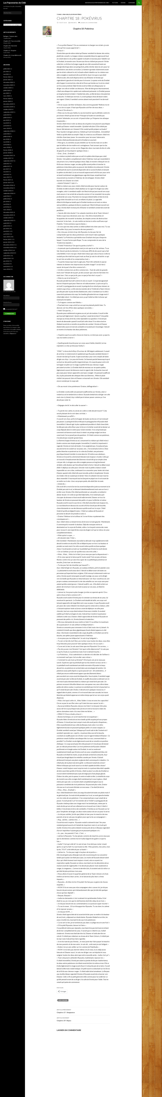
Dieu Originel (63, 1000)
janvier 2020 (7, 101)
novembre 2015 (8, 215)
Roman (123, 2)
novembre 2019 (8, 107)
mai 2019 (6, 123)
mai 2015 (6, 231)
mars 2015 (6, 237)
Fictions (115, 2)
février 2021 (7, 77)
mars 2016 (6, 209)
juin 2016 (6, 201)
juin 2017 (6, 169)
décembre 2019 (8, 104)
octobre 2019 (7, 109)
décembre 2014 (8, 245)
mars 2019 (6, 128)
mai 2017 (6, 172)
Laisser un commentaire (88, 22)
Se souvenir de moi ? (10, 309)
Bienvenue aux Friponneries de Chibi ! (97, 2)
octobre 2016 (7, 190)
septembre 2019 (8, 112)
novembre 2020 (8, 85)
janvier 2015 (7, 242)
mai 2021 (6, 74)
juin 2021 (6, 71)
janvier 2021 (7, 79)
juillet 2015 (6, 226)
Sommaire (131, 2)
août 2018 (6, 134)
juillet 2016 (6, 199)
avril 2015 (6, 234)
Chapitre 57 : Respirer (9, 50)
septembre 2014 (8, 253)
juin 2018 (6, 139)
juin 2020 (6, 93)
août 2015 (6, 223)
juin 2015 (6, 228)
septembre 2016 (8, 193)
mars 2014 (6, 269)
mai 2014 (6, 264)
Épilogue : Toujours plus (10, 36)
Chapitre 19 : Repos (83, 1019)
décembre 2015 (8, 212)
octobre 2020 (7, 88)
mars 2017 (6, 177)
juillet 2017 (6, 166)
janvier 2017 (7, 182)
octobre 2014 (7, 250)
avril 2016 (6, 207)
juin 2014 (6, 261)
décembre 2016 (8, 185)
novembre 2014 (8, 247)
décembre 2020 (8, 82)
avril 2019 (6, 125)
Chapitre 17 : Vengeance (83, 1010)
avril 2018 (6, 144)
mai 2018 (6, 142)
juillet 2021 (6, 69)
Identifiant (6, 295)
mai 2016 (6, 204)
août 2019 (6, 115)
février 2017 (7, 180)
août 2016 (6, 196)
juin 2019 (6, 120)
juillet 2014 (6, 258)
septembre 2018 (8, 131)
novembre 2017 (8, 155)
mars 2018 (6, 147)
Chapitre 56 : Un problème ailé (12, 55)
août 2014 (6, 255)
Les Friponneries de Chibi (14, 2)
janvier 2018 (7, 153)
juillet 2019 (6, 117)
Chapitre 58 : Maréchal (10, 46)
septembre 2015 (8, 220)
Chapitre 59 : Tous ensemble (11, 41)
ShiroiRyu (73, 22)
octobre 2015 (7, 218)
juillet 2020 (6, 90)
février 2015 (7, 239)
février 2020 (7, 98)
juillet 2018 (6, 136)
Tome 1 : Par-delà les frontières (69, 14)
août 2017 (6, 163)
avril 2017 (6, 174)
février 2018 (7, 150)
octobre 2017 (7, 158)
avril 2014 (6, 266)
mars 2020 (6, 96)
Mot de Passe (7, 302)
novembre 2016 (8, 188)
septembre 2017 (8, 161)
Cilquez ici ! (12, 333)
